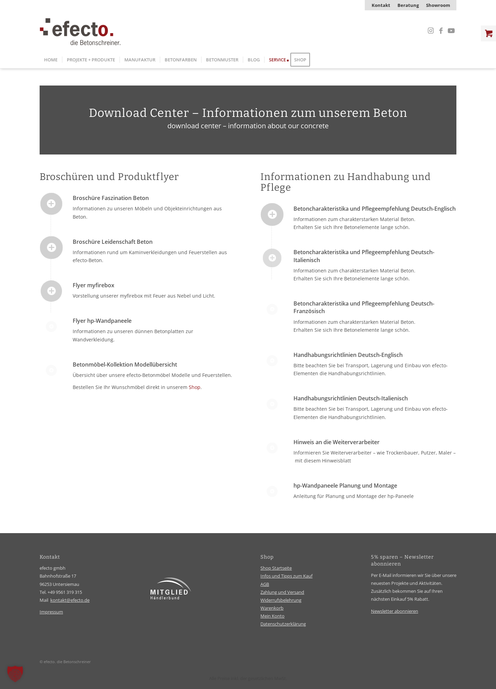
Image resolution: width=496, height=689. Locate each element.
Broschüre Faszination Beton (111, 198)
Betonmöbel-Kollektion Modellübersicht (125, 364)
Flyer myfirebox (93, 285)
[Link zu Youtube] (451, 31)
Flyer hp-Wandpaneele (102, 320)
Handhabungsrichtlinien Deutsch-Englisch (348, 355)
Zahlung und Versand (282, 592)
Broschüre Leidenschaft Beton (113, 242)
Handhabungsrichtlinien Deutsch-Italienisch (350, 398)
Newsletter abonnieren (394, 611)
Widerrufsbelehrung (280, 600)
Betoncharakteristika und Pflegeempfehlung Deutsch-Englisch (374, 208)
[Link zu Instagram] (430, 31)
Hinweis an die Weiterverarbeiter (336, 442)
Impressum (51, 612)
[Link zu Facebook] (441, 31)
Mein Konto (272, 616)
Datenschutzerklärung (283, 624)
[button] (15, 674)
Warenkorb (271, 608)
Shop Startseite (276, 568)
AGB (264, 584)
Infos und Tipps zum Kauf (286, 576)
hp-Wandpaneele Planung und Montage (345, 485)
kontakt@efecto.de (70, 600)
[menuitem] (381, 5)
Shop (194, 387)
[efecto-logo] (80, 30)
